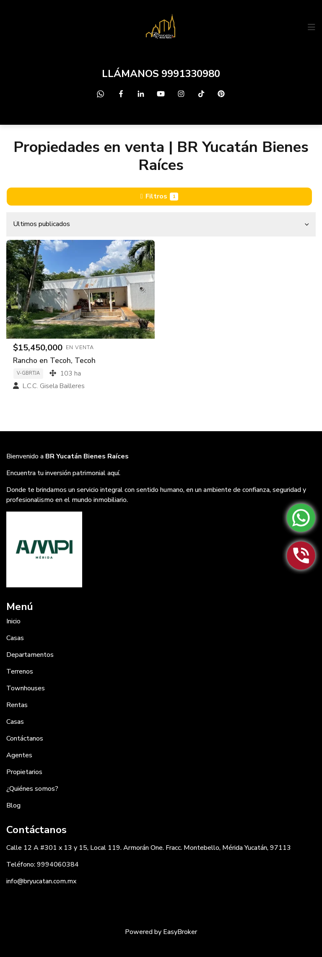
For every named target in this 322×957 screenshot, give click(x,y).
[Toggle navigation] (311, 27)
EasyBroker (180, 931)
